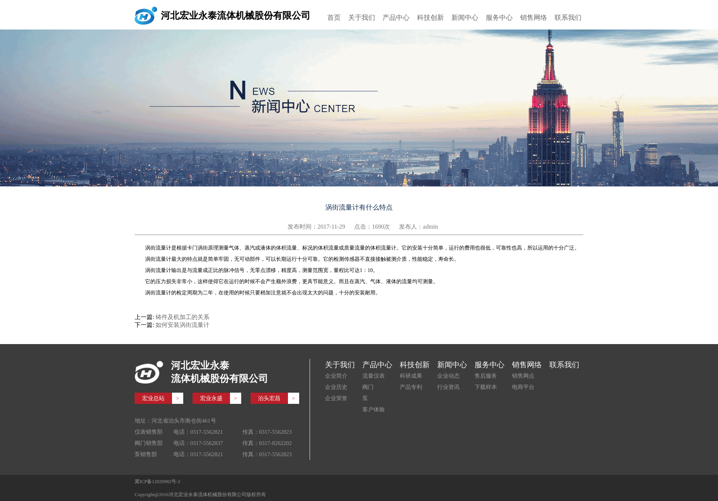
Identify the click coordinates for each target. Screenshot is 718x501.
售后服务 (486, 376)
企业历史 (336, 387)
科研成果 (411, 376)
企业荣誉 (336, 398)
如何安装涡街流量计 (182, 325)
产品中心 (396, 17)
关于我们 (361, 17)
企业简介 (336, 376)
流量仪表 (373, 376)
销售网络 (533, 17)
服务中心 (499, 17)
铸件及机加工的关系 (182, 317)
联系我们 (568, 17)
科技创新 (430, 17)
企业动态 (448, 376)
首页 (334, 17)
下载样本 (486, 387)
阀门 (368, 387)
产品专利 (411, 387)
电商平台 (523, 387)
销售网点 (523, 376)
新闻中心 (464, 17)
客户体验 (373, 409)
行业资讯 (448, 387)
